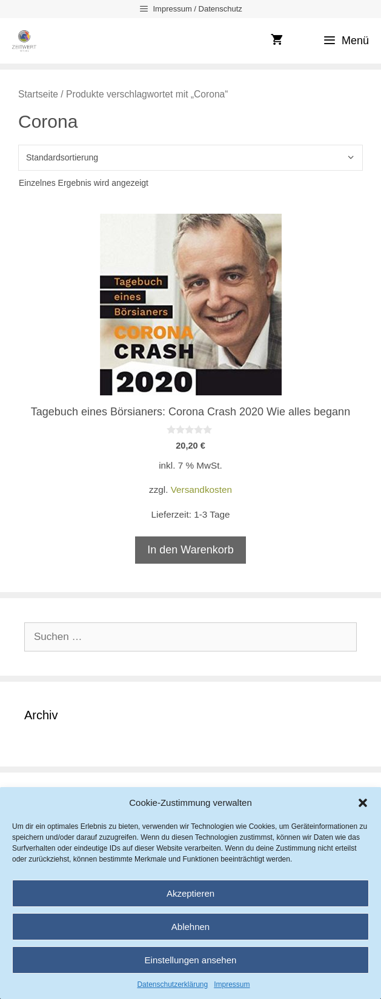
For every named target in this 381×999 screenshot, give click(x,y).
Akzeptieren (190, 893)
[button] (363, 803)
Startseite (38, 94)
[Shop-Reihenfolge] (190, 158)
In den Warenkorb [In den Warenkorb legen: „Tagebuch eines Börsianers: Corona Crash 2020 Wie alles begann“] (190, 550)
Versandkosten (201, 489)
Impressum (232, 984)
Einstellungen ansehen (191, 960)
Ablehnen (190, 927)
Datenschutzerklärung (172, 984)
